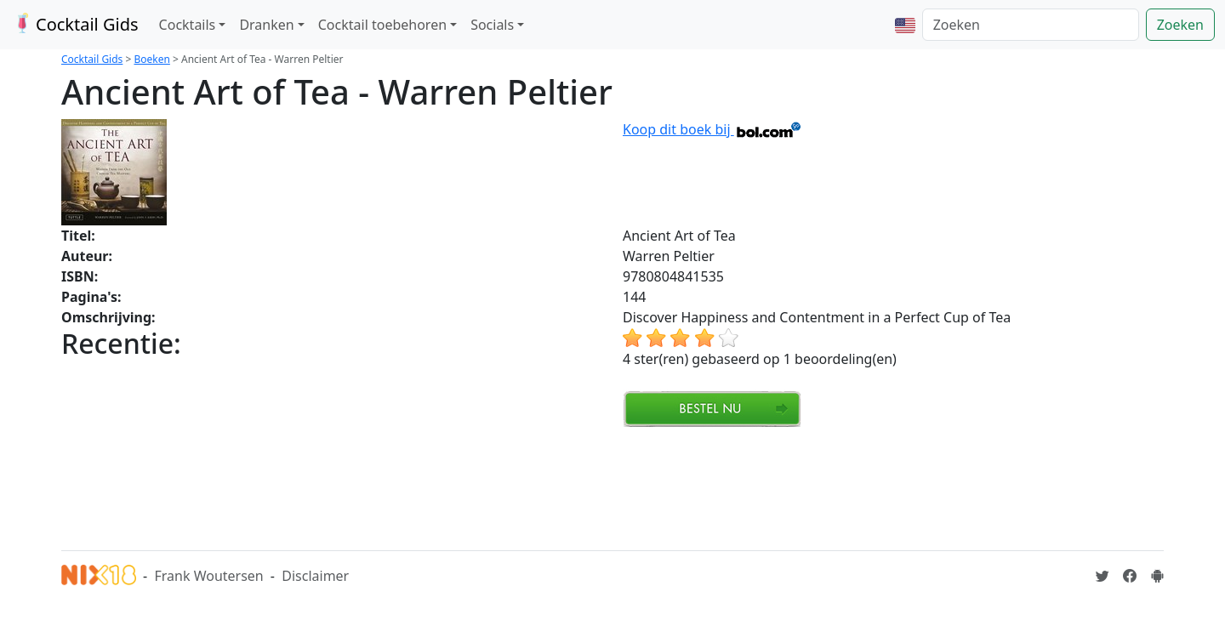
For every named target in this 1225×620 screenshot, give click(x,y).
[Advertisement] (371, 486)
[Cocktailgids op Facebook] (1130, 575)
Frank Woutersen (208, 576)
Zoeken (1180, 24)
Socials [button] (492, 24)
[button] (905, 25)
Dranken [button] (266, 24)
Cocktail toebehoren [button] (382, 24)
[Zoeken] (1030, 25)
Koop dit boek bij (712, 129)
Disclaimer (315, 576)
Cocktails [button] (187, 24)
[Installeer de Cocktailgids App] (1157, 575)
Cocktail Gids (74, 24)
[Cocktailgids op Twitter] (1102, 575)
